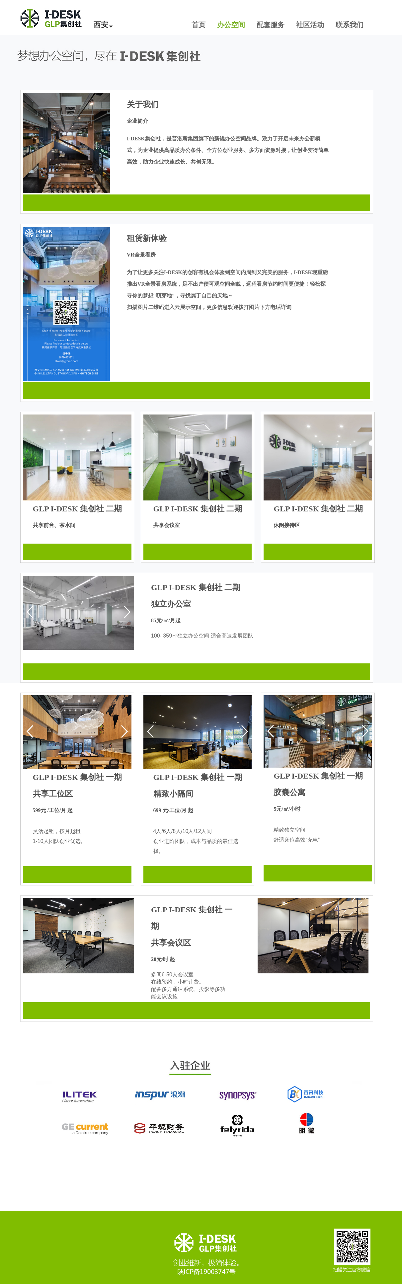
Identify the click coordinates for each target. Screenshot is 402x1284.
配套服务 (270, 25)
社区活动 (310, 25)
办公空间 (231, 25)
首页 (198, 25)
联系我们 (349, 25)
